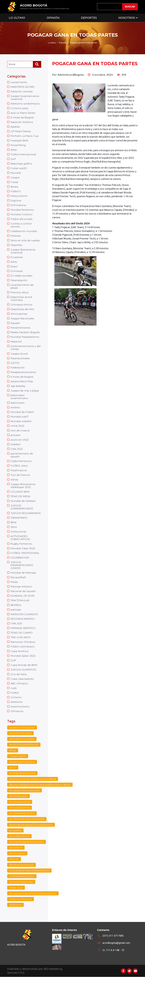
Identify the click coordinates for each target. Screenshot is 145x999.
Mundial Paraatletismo (25, 344)
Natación (16, 349)
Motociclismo (19, 199)
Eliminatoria (18, 208)
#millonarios (17, 874)
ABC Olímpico (19, 702)
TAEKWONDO (19, 531)
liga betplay (18, 395)
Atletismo (17, 721)
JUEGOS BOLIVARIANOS (26, 526)
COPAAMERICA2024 (22, 898)
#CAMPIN (15, 851)
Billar (14, 151)
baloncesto (18, 412)
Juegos (15, 180)
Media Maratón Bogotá (25, 340)
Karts (14, 267)
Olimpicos (17, 730)
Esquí (14, 272)
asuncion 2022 (20, 450)
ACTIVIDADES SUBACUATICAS (21, 552)
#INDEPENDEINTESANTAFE (27, 863)
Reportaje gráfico (21, 166)
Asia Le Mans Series (23, 113)
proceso (16, 446)
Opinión (53, 17)
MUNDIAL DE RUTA (23, 612)
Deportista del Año (22, 316)
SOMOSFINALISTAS (21, 903)
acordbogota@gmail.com (116, 964)
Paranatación (19, 286)
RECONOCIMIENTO (23, 635)
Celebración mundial (24, 235)
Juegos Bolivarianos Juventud (23, 256)
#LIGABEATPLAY (19, 857)
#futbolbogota (18, 816)
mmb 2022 (17, 436)
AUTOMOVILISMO (20, 753)
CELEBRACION (20, 572)
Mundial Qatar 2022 (23, 673)
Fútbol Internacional (24, 156)
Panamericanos (21, 335)
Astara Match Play (22, 390)
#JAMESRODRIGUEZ (22, 793)
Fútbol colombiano (23, 664)
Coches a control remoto (21, 229)
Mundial (16, 175)
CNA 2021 (16, 640)
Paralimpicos (19, 482)
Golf (13, 678)
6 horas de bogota (22, 386)
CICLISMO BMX (20, 504)
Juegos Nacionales (22, 325)
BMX (13, 536)
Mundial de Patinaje (23, 588)
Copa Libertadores (22, 697)
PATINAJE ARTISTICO (24, 645)
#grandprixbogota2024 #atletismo (31, 845)
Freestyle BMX (20, 142)
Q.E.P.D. (15, 371)
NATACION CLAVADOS (25, 631)
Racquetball (18, 593)
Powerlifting (18, 147)
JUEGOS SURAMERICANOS (22, 520)
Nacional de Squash (23, 607)
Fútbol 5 (16, 194)
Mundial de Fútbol (22, 422)
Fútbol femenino (21, 473)
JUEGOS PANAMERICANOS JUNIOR (22, 580)
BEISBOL (16, 621)
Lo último (52, 43)
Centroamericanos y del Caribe (26, 356)
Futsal (14, 185)
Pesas (14, 597)
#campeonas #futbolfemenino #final (32, 799)
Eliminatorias (19, 321)
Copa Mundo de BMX (24, 683)
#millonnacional (19, 822)
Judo (14, 707)
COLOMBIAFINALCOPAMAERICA (29, 892)
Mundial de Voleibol (23, 514)
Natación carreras (22, 91)
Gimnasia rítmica (21, 311)
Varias (14, 492)
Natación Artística (22, 123)
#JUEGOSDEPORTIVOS (24, 764)
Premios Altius (20, 299)
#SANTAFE (16, 869)
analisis (15, 417)
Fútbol (15, 711)
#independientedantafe (24, 811)
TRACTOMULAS (20, 616)
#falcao (14, 880)
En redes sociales (21, 281)
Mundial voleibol (21, 431)
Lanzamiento (19, 82)
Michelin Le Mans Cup (25, 137)
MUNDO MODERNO (22, 747)
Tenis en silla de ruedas (25, 245)
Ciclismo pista (19, 109)
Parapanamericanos (23, 381)
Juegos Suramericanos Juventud (25, 98)
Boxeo (14, 189)
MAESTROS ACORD (23, 87)
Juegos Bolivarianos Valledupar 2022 (23, 498)
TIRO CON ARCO (21, 654)
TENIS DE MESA (21, 509)
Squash (15, 330)
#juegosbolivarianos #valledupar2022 (33, 915)
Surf (13, 161)
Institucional (18, 545)
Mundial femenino (22, 213)
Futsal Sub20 (17, 776)
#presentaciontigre (21, 886)
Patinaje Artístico (21, 602)
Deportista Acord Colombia (21, 305)
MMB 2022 (16, 909)
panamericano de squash (22, 467)
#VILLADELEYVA (19, 828)
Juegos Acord (19, 362)
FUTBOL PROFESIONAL (25, 567)
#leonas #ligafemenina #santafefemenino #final (40, 805)
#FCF (12, 787)
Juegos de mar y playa (25, 400)
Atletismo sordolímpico (25, 104)
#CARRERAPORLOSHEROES (27, 840)
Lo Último (17, 17)
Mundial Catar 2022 (23, 563)
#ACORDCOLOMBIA (22, 759)
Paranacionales (20, 367)
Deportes (89, 17)
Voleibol (16, 455)
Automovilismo (20, 726)
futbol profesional (20, 921)
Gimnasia (17, 276)
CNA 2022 (17, 460)
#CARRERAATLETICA (22, 834)
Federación (18, 376)
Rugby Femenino (22, 558)
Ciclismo (16, 716)
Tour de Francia (20, 487)
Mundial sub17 (20, 427)
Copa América (20, 669)
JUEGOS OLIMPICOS (23, 688)
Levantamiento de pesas (22, 293)
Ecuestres (17, 262)
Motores (16, 240)
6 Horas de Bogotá (22, 118)
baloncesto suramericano (19, 406)
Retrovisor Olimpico (23, 659)
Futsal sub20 (19, 170)
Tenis (14, 541)
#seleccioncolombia (22, 782)
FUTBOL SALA (19, 477)
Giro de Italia (19, 692)
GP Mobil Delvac (21, 132)
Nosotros (126, 17)
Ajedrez (15, 128)
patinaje (16, 626)
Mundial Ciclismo (22, 218)
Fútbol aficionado (22, 223)
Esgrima (16, 204)
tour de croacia (20, 441)
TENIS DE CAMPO (22, 650)
